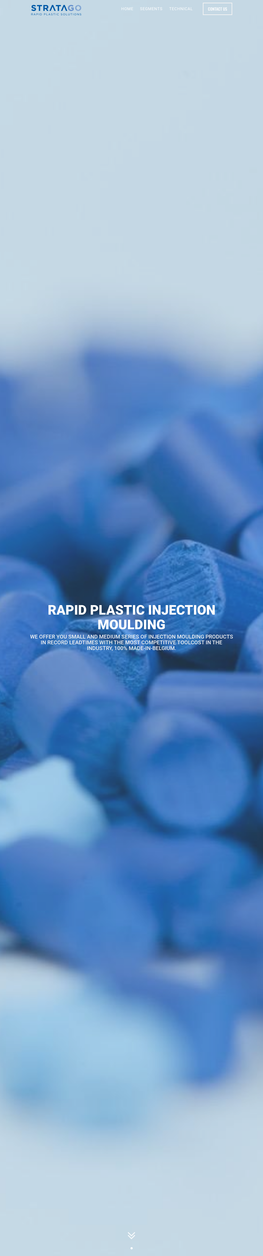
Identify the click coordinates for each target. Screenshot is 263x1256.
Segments (151, 8)
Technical (181, 8)
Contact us (217, 9)
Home (127, 8)
